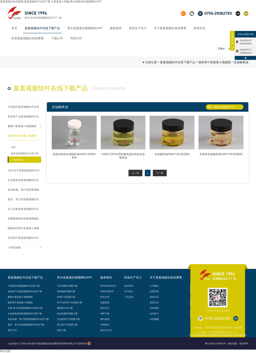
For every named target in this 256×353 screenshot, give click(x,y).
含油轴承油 (241, 62)
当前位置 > (152, 62)
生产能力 (128, 291)
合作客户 (154, 313)
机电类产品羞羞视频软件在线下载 (25, 291)
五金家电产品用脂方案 (68, 319)
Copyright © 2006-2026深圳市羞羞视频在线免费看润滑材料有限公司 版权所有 (47, 343)
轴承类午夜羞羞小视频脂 (214, 62)
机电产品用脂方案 (66, 297)
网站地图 (5, 351)
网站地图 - (233, 343)
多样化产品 (106, 330)
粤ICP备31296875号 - (216, 343)
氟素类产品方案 (65, 308)
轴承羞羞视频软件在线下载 (24, 153)
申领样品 (104, 324)
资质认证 (154, 302)
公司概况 (154, 286)
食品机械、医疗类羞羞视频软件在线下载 (28, 319)
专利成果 (154, 308)
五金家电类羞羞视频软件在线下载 (25, 313)
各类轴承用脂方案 (66, 291)
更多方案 (61, 330)
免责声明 (243, 343)
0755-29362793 (245, 36)
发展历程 (154, 291)
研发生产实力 (133, 277)
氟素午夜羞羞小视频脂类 (20, 297)
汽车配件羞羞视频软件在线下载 (24, 286)
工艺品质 (128, 297)
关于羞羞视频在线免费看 (166, 277)
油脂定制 (104, 302)
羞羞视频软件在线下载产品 (177, 62)
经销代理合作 (107, 291)
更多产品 (12, 330)
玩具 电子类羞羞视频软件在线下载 (25, 308)
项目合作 (104, 308)
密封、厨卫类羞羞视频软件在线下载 (26, 324)
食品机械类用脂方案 (67, 313)
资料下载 (104, 313)
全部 (13, 147)
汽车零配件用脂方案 (67, 286)
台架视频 (154, 319)
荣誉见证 (154, 297)
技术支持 (104, 297)
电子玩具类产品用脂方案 (69, 302)
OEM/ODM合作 (108, 286)
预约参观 (104, 319)
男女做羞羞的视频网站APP (74, 277)
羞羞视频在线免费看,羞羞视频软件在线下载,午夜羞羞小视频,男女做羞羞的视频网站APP (50, 1)
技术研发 (128, 286)
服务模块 (106, 277)
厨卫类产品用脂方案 (67, 324)
